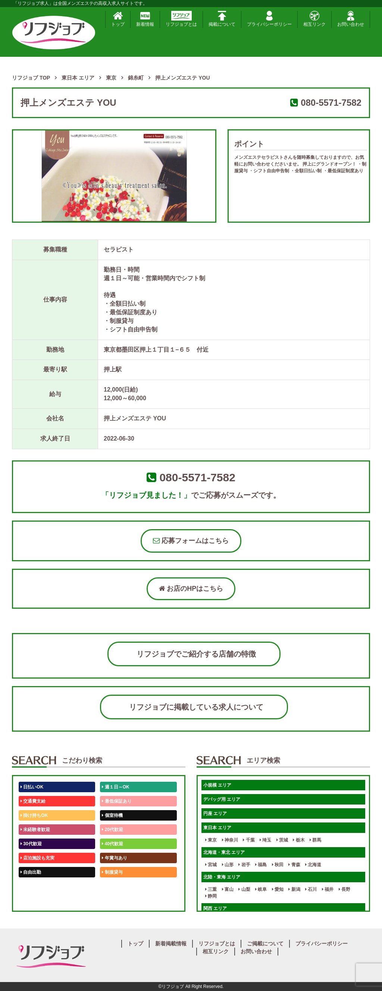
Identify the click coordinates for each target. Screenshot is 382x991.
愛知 (278, 889)
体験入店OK (34, 900)
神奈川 (230, 840)
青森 (294, 864)
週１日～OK (115, 787)
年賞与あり (114, 858)
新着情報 (145, 19)
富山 (228, 889)
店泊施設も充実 (37, 858)
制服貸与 (112, 872)
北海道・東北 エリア (224, 852)
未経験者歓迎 (35, 829)
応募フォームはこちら (191, 540)
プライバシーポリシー (269, 19)
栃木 (298, 840)
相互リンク (314, 19)
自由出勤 (31, 872)
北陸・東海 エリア (221, 877)
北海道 (313, 864)
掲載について (222, 19)
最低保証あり (116, 801)
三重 (211, 889)
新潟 (294, 889)
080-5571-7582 (331, 103)
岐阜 (261, 889)
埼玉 (265, 840)
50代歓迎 (31, 886)
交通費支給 (33, 801)
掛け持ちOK (34, 815)
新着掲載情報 (171, 944)
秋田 (278, 864)
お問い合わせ (350, 19)
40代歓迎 (112, 843)
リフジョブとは (181, 19)
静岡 (211, 896)
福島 (261, 864)
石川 (311, 889)
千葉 (248, 840)
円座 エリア (215, 813)
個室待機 (112, 815)
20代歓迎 (112, 829)
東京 (211, 840)
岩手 (244, 864)
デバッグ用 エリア (221, 799)
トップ (118, 19)
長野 (344, 889)
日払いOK (32, 787)
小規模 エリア (217, 785)
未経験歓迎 (114, 886)
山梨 (244, 889)
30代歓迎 (31, 843)
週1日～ (111, 900)
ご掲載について (265, 944)
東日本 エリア (217, 827)
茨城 (282, 840)
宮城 (211, 864)
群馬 (315, 840)
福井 (328, 889)
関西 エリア (215, 908)
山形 (228, 864)
